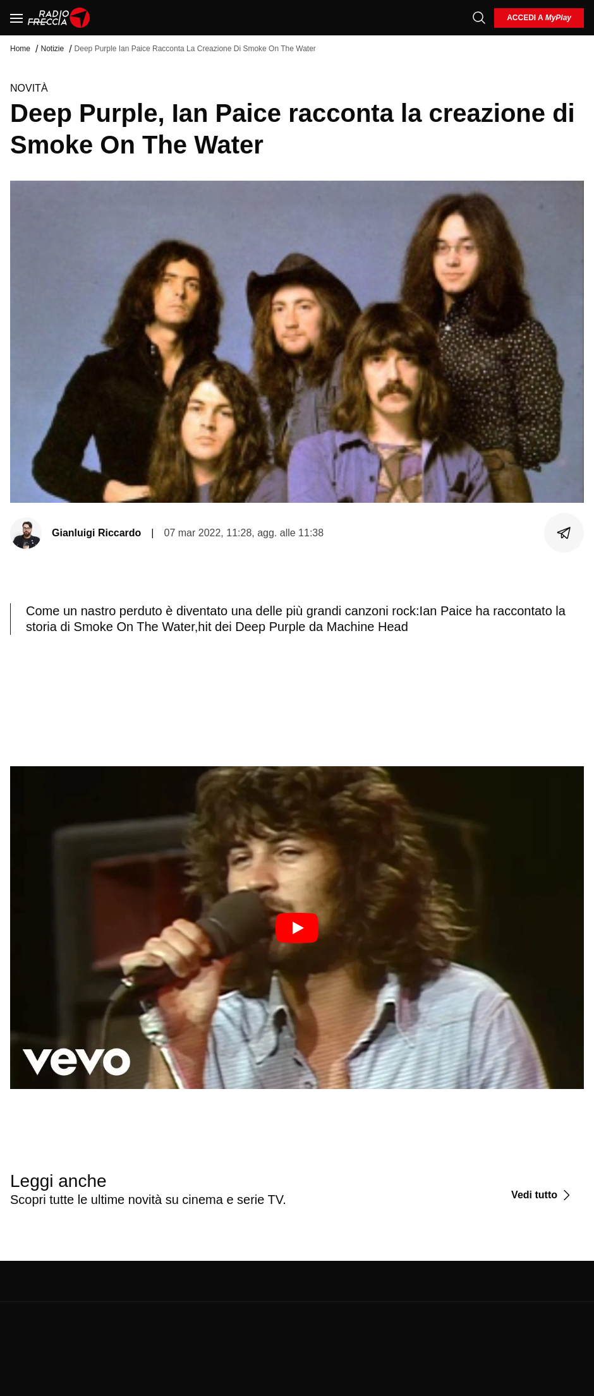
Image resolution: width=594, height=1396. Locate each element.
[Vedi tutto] (542, 1195)
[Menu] (16, 17)
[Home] (59, 18)
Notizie (52, 48)
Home (20, 48)
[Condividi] (564, 533)
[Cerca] (479, 17)
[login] (539, 18)
